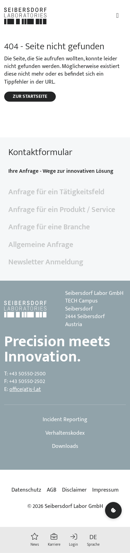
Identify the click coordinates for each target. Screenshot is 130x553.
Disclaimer (74, 490)
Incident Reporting (65, 420)
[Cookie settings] (113, 510)
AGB (52, 490)
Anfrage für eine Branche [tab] (49, 227)
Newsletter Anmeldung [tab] (45, 262)
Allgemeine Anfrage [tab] (40, 244)
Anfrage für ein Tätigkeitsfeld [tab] (56, 192)
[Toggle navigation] (117, 15)
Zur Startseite (30, 96)
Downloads (65, 446)
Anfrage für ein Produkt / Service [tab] (61, 209)
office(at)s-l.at (25, 389)
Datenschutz (26, 490)
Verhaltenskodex (65, 433)
